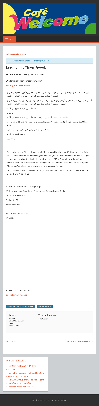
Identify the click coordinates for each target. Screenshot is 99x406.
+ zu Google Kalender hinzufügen (20, 306)
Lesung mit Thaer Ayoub (18, 85)
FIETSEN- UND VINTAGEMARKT (79, 342)
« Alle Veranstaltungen (16, 54)
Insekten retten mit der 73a (21, 386)
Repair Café (11, 342)
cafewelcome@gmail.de (16, 294)
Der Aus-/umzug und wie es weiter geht (26, 379)
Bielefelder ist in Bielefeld (20, 383)
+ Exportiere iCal (45, 306)
